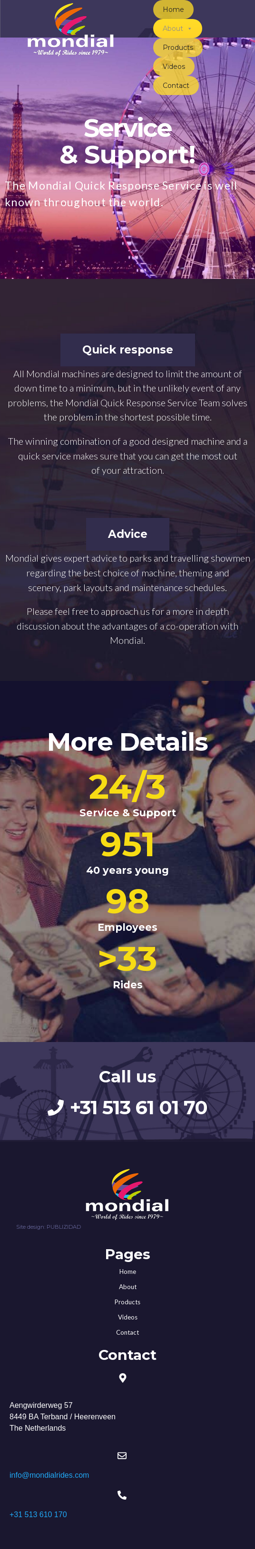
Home (173, 9)
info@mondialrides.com (49, 1475)
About (178, 28)
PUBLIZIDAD (64, 1227)
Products (178, 47)
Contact (176, 85)
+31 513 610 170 (38, 1515)
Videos (174, 66)
